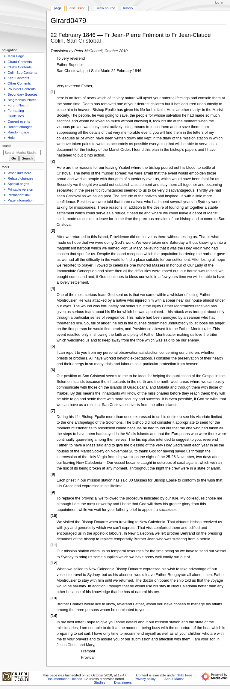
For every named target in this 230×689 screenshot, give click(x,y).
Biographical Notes (21, 100)
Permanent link (18, 195)
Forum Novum (18, 105)
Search (6, 146)
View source (106, 8)
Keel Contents (18, 78)
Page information (20, 200)
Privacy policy (144, 679)
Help (11, 137)
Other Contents (19, 83)
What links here (19, 173)
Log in (219, 2)
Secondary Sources (22, 94)
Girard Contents (19, 62)
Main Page (15, 56)
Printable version (20, 189)
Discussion (77, 8)
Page (58, 8)
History (128, 8)
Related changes (20, 178)
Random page (18, 132)
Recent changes (19, 127)
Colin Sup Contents (22, 72)
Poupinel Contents (21, 89)
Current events (18, 121)
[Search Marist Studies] (22, 152)
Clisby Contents (19, 67)
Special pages (18, 184)
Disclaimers (123, 682)
